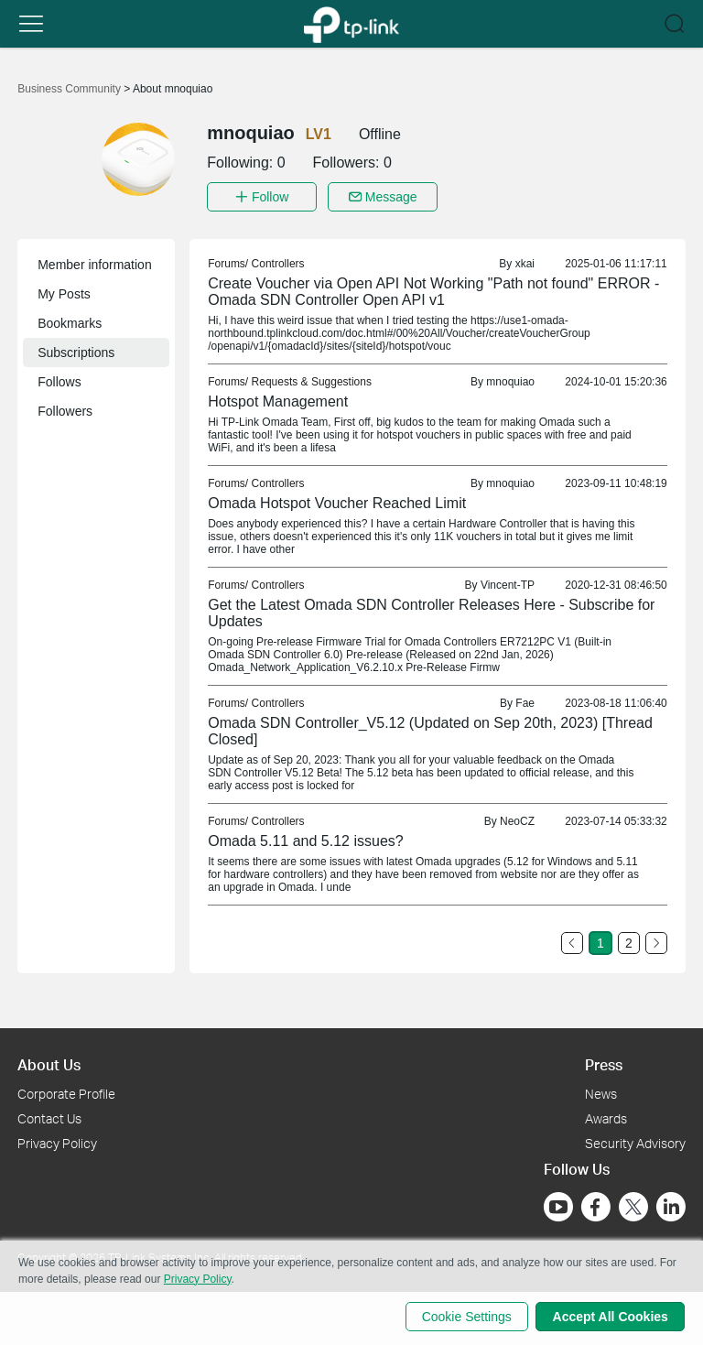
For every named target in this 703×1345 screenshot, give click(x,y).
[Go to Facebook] (596, 1205)
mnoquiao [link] (510, 380)
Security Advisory (635, 1141)
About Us (49, 1062)
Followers (65, 409)
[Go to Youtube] (558, 1205)
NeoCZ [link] (517, 819)
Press (603, 1062)
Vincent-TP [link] (508, 583)
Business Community (70, 88)
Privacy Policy (57, 1141)
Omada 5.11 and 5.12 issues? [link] (305, 839)
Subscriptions (76, 350)
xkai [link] (525, 261)
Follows (59, 380)
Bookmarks (70, 321)
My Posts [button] (64, 292)
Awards (606, 1116)
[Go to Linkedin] (671, 1205)
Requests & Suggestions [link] (312, 380)
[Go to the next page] (656, 941)
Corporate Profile (66, 1092)
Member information (95, 262)
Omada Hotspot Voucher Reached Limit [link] (337, 501)
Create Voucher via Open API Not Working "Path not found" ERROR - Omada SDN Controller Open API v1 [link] (433, 290)
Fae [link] (525, 701)
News (601, 1092)
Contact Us (49, 1116)
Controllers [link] (278, 261)
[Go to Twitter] (633, 1206)
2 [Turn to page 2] (629, 941)
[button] (31, 24)
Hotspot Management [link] (278, 399)
